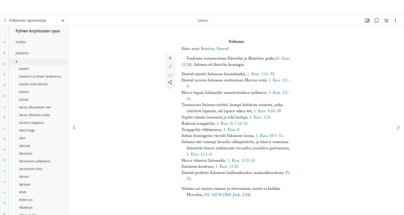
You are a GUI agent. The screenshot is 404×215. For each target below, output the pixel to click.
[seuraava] (398, 112)
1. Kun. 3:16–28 (267, 111)
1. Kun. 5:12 (260, 117)
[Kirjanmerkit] (376, 20)
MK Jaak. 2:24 (236, 194)
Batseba (207, 48)
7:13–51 (241, 123)
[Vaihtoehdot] (395, 20)
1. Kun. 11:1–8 (199, 154)
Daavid (223, 48)
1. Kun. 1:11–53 (260, 74)
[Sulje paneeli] (63, 20)
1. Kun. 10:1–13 (269, 135)
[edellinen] (74, 112)
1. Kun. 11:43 (226, 166)
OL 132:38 (213, 194)
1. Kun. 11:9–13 (241, 160)
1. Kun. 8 (231, 129)
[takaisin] (5, 20)
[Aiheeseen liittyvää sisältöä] (386, 20)
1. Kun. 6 (224, 123)
